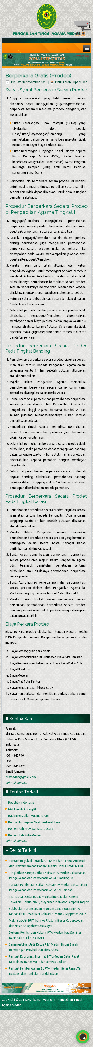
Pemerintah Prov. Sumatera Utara (30, 828)
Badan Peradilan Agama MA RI (28, 815)
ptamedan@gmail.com (21, 777)
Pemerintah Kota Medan (24, 835)
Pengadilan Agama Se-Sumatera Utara (34, 822)
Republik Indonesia (21, 802)
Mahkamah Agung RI (22, 809)
